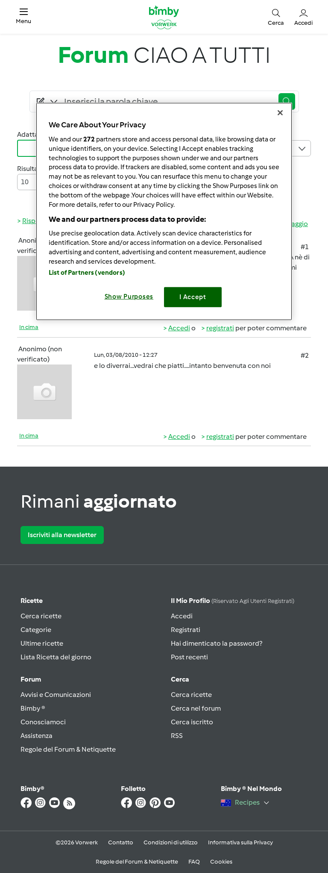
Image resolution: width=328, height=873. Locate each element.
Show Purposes (129, 296)
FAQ (194, 861)
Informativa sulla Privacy (240, 842)
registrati (220, 328)
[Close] (280, 112)
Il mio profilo (232, 601)
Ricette (31, 601)
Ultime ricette (41, 643)
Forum (30, 679)
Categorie (35, 630)
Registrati (185, 630)
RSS (177, 736)
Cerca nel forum (196, 708)
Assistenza (36, 736)
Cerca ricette (41, 616)
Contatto (120, 842)
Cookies (221, 861)
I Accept (192, 297)
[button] (23, 17)
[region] (164, 211)
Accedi (179, 328)
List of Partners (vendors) (87, 272)
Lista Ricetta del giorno (55, 657)
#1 (305, 247)
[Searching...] (167, 101)
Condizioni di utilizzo (171, 842)
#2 (305, 355)
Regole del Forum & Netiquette (68, 749)
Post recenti (189, 657)
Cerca (180, 679)
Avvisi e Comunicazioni (55, 695)
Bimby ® (32, 708)
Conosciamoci (43, 722)
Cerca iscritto (192, 722)
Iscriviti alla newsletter (62, 535)
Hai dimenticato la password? (216, 643)
